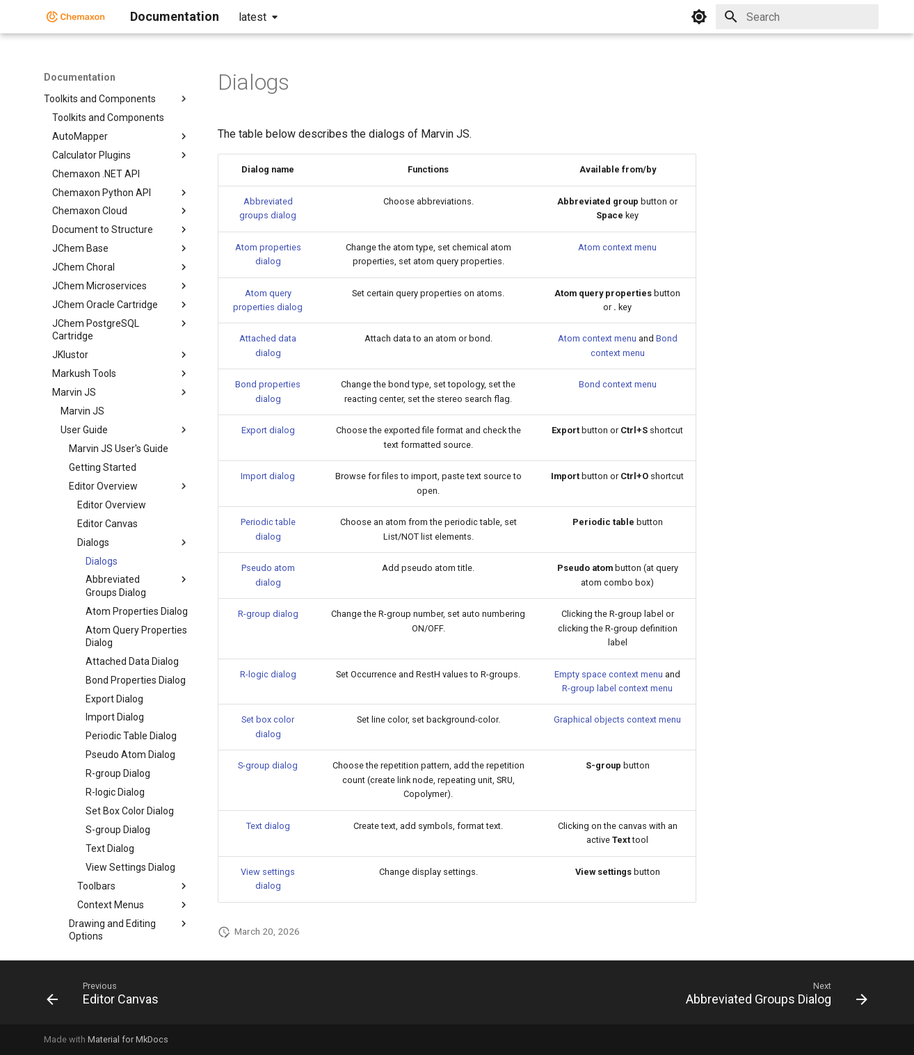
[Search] (797, 16)
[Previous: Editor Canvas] (106, 996)
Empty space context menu (608, 674)
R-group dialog (268, 614)
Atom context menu (617, 247)
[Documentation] (75, 17)
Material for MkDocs (128, 1039)
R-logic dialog (268, 674)
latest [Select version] (252, 17)
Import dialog (268, 476)
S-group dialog (268, 765)
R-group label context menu (617, 688)
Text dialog (268, 826)
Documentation (79, 77)
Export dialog (268, 430)
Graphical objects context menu (617, 719)
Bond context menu (618, 384)
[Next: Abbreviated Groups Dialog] (773, 996)
